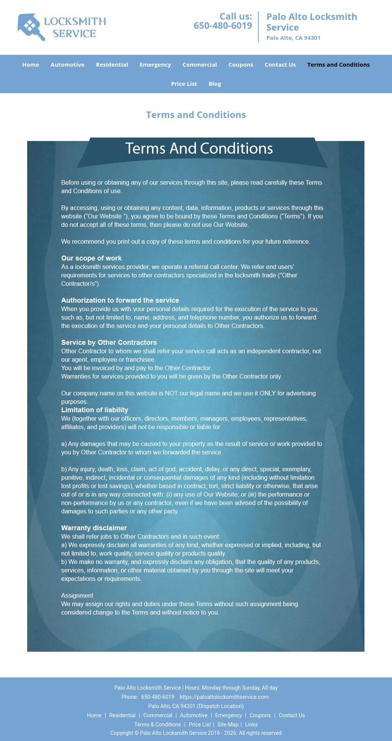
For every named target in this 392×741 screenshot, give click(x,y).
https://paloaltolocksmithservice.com (224, 697)
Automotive (68, 64)
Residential (112, 64)
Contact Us (280, 64)
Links (251, 724)
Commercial (200, 64)
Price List (184, 83)
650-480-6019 (223, 25)
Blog (215, 83)
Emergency (155, 64)
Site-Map (227, 724)
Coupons (241, 64)
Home (30, 64)
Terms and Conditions (338, 64)
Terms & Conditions (157, 724)
